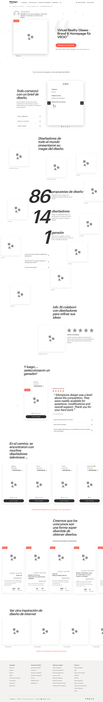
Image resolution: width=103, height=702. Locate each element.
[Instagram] (93, 699)
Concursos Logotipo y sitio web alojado (35, 6)
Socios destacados (78, 688)
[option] (61, 126)
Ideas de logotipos (78, 680)
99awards (76, 675)
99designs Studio (35, 680)
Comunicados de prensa (14, 678)
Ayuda (75, 690)
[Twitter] (87, 699)
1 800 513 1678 (80, 2)
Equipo (10, 675)
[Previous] (49, 103)
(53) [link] (22, 470)
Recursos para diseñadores (80, 685)
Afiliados (76, 678)
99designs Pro (34, 683)
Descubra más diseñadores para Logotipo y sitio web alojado (51, 509)
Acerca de (11, 667)
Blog (75, 670)
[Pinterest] (91, 699)
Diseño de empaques (57, 678)
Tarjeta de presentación (58, 670)
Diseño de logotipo (57, 667)
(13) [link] (71, 470)
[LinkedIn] (89, 699)
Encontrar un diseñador (44, 2)
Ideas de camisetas (78, 683)
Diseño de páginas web (58, 672)
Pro (61, 2)
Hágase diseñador (78, 667)
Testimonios (12, 683)
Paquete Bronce (18, 578)
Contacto (11, 670)
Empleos (11, 672)
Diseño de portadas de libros (59, 683)
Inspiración (55, 2)
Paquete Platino (90, 578)
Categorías (24, 2)
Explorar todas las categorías (59, 685)
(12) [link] (43, 386)
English (48, 699)
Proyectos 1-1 (34, 670)
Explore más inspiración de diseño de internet (51, 651)
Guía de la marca (56, 675)
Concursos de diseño (35, 667)
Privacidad (37, 699)
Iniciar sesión (90, 2)
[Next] (82, 103)
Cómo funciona (33, 2)
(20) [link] (46, 470)
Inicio (10, 6)
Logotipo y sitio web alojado (19, 6)
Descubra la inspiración (36, 675)
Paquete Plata (42, 581)
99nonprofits (12, 685)
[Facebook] (85, 699)
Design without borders (79, 672)
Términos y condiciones (28, 699)
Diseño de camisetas (57, 680)
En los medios (12, 680)
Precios (32, 678)
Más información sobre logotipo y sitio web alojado (72, 49)
